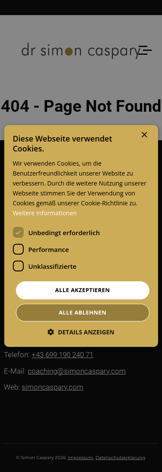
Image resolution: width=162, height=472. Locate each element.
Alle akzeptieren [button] (82, 290)
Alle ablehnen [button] (82, 312)
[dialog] (81, 236)
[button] (81, 332)
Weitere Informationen (44, 213)
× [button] (144, 135)
